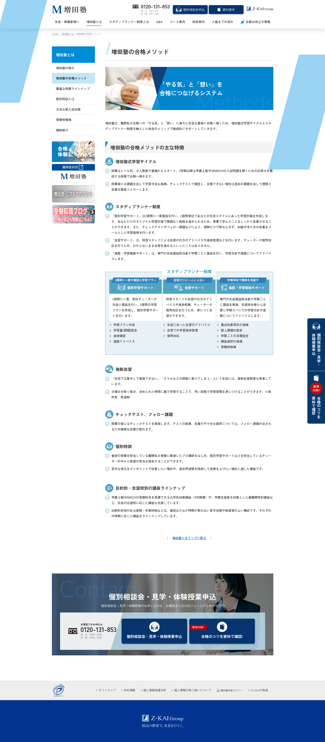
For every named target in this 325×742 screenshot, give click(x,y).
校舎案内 (198, 21)
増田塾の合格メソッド (71, 78)
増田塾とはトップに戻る (189, 538)
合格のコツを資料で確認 (316, 400)
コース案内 (177, 21)
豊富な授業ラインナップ (73, 88)
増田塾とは (94, 21)
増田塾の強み (65, 68)
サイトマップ (107, 690)
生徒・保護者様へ (67, 21)
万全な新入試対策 (68, 109)
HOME (55, 34)
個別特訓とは (65, 99)
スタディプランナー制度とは (129, 21)
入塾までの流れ (222, 21)
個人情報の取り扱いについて (193, 690)
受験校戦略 (63, 119)
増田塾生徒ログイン (231, 690)
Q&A (159, 21)
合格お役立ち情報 (258, 21)
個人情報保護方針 (154, 690)
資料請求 (228, 9)
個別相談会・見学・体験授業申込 (316, 349)
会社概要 (129, 690)
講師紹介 (62, 130)
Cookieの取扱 (259, 690)
